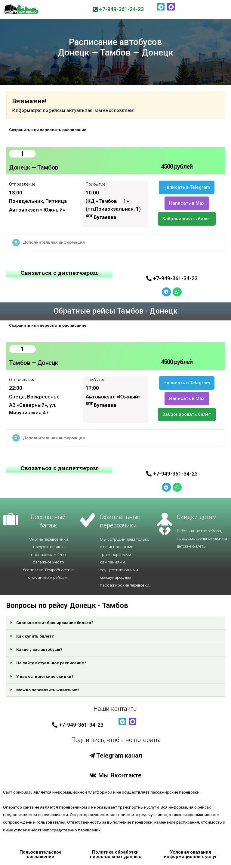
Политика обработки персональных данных (115, 854)
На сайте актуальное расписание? (51, 662)
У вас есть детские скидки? (45, 676)
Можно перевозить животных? (47, 689)
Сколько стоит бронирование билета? (55, 622)
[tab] (115, 242)
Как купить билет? (35, 636)
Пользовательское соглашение (41, 854)
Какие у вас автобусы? (39, 649)
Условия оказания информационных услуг (190, 854)
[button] (118, 9)
